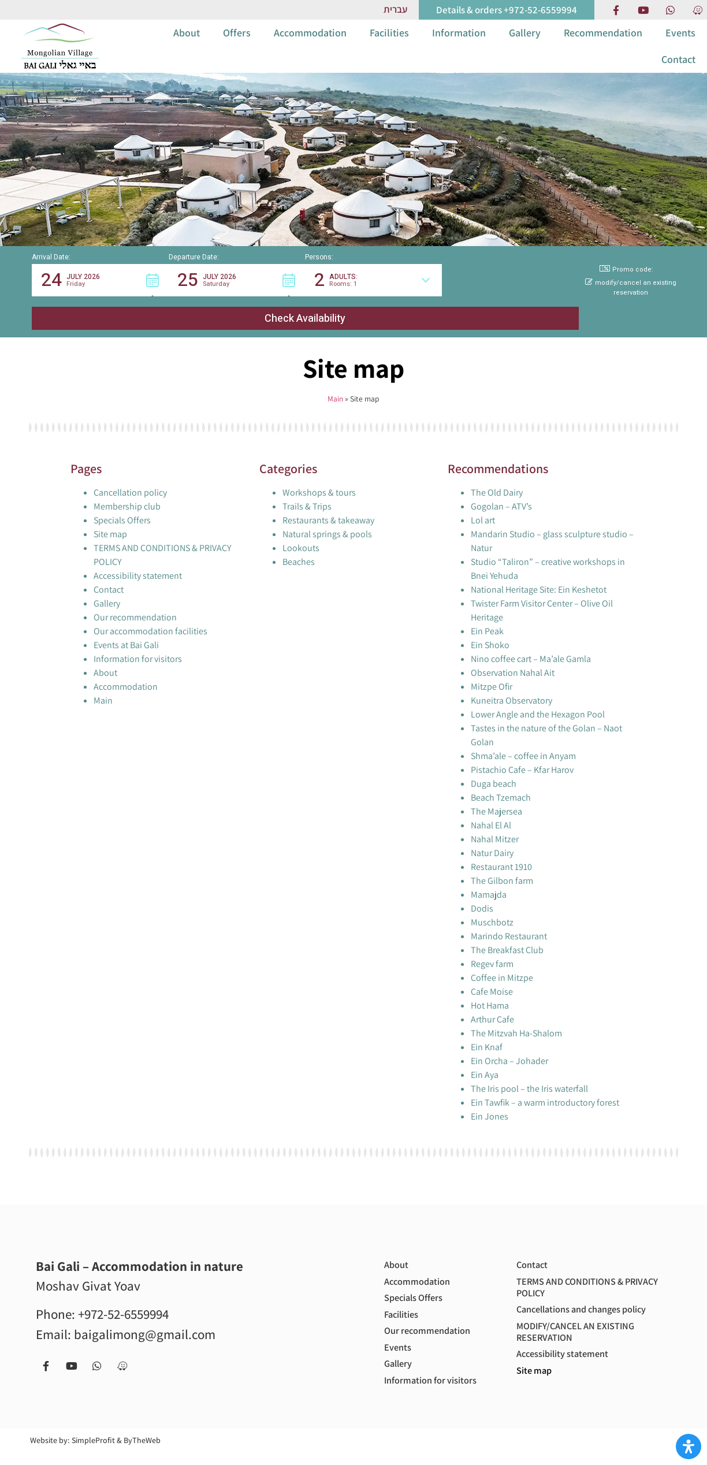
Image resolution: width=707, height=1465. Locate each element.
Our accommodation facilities (150, 616)
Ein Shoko (490, 630)
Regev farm (492, 949)
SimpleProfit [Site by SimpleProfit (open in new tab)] (93, 1453)
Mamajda (489, 879)
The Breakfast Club (507, 935)
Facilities (389, 42)
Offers (237, 42)
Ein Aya (484, 1060)
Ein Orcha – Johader (509, 1046)
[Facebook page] (616, 10)
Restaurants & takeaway (328, 505)
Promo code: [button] (626, 288)
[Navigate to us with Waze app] (697, 10)
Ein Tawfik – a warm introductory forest (545, 1087)
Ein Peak (487, 616)
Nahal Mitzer (495, 824)
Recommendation (603, 42)
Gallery (525, 42)
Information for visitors (138, 644)
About (186, 42)
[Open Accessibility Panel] (688, 1446)
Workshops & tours (319, 477)
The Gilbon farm (502, 866)
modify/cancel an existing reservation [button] (630, 307)
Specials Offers (122, 505)
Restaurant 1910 (501, 852)
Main (335, 384)
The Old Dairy (497, 477)
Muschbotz (492, 907)
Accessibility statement (138, 561)
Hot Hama (490, 990)
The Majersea (496, 796)
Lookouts (300, 533)
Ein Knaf (487, 1032)
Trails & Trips (307, 491)
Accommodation (310, 42)
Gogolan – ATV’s (501, 491)
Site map (110, 519)
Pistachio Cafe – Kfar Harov (522, 755)
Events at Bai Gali (126, 630)
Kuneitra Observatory (511, 685)
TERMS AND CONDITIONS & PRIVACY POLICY (576, 1274)
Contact (678, 68)
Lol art (483, 505)
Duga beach (493, 769)
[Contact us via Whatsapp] (670, 10)
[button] (100, 299)
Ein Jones (489, 1101)
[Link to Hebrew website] (395, 9)
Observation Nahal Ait (513, 658)
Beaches (298, 547)
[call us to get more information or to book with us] (506, 10)
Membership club (127, 491)
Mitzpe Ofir (491, 671)
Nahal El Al (491, 810)
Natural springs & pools (327, 519)
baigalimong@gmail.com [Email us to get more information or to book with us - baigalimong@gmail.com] (144, 1319)
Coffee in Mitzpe (502, 963)
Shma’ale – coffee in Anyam (523, 741)
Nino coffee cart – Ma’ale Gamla (531, 644)
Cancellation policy (130, 477)
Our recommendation (135, 602)
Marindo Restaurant (509, 921)
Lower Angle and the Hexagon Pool (538, 699)
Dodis (482, 893)
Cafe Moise (492, 977)
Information (459, 42)
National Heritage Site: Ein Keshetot (538, 574)
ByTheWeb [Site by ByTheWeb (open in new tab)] (142, 1453)
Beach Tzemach (501, 782)
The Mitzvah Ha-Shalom (516, 1018)
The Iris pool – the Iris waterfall (529, 1074)
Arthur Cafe (492, 1004)
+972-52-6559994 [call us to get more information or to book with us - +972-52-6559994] (123, 1299)
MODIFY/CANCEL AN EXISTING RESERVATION (582, 1334)
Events (680, 42)
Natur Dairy (492, 838)
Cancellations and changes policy (575, 1304)
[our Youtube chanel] (643, 10)
